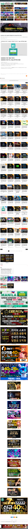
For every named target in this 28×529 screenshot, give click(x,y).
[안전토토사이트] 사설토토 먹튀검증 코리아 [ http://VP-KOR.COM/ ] (24, 202)
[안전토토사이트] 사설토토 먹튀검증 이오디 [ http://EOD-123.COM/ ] (24, 170)
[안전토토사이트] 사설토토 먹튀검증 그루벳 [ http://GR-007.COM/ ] (17, 138)
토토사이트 (20, 67)
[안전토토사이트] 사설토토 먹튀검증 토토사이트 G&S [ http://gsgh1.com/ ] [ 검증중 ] (17, 115)
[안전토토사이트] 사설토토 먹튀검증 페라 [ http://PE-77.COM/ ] (10, 127)
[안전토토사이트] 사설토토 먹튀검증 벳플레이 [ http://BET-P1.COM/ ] (24, 138)
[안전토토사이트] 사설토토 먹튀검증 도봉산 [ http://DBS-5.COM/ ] (10, 245)
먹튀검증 (22, 73)
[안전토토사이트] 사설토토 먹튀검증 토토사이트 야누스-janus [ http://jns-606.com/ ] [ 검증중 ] (24, 115)
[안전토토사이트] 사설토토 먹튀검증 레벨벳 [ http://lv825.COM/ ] (17, 224)
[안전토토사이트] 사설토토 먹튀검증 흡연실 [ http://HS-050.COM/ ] (3, 170)
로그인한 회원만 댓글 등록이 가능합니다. (14, 80)
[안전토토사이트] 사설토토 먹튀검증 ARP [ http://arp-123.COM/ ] (10, 234)
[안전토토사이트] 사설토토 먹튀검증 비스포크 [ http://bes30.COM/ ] (24, 224)
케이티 (2, 73)
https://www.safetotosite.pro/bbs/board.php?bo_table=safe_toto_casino (9, 39)
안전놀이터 (12, 73)
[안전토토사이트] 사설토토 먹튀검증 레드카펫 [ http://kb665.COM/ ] (10, 180)
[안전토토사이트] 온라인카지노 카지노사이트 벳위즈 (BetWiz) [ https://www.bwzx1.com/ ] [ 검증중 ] (4, 91)
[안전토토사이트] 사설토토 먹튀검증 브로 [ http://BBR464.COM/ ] (10, 170)
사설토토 (10, 73)
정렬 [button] (26, 249)
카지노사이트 (3, 74)
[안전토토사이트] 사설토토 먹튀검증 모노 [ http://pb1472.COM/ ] (17, 245)
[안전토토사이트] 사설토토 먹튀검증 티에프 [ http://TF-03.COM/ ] (3, 180)
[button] (26, 82)
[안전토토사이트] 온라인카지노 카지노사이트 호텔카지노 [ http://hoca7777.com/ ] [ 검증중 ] (24, 91)
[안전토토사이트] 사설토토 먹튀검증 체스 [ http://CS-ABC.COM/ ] (17, 159)
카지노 (5, 74)
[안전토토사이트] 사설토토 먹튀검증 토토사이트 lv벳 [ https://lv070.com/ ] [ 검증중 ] (11, 115)
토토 (5, 73)
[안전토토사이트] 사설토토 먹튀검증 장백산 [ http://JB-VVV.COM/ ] (17, 170)
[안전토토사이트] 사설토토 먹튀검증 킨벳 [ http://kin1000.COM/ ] (24, 245)
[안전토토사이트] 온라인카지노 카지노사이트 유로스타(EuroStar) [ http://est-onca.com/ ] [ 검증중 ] (10, 91)
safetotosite (18, 73)
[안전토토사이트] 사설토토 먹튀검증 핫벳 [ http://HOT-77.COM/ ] (17, 127)
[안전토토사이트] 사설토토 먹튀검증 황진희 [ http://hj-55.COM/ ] (17, 234)
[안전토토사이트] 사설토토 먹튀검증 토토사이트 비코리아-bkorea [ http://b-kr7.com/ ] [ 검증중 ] (4, 115)
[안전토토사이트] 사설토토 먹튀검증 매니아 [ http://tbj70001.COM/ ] (3, 234)
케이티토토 (4, 73)
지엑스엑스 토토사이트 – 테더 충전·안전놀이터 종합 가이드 (7, 270)
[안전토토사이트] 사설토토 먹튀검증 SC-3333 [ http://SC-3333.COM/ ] (17, 148)
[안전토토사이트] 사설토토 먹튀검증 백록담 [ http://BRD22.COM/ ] (10, 191)
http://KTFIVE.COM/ (4, 38)
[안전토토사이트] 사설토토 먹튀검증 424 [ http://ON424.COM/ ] (10, 159)
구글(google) (12, 67)
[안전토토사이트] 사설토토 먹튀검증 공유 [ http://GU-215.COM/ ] (24, 127)
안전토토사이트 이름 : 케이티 (8, 58)
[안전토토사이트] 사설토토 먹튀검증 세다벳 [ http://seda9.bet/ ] (24, 180)
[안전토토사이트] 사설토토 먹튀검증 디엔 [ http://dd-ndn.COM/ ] (10, 202)
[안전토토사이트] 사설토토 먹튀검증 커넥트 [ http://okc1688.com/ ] (3, 245)
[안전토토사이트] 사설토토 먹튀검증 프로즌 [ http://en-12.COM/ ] (17, 202)
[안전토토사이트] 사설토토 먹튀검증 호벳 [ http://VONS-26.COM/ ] (17, 180)
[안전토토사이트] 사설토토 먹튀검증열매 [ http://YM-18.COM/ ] (24, 191)
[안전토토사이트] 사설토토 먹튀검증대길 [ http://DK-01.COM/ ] (3, 202)
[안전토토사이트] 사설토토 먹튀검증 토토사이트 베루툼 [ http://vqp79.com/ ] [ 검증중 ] (24, 103)
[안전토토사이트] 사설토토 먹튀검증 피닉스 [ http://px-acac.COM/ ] (10, 212)
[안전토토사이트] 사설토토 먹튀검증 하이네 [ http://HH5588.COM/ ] (10, 138)
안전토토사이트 (14, 73)
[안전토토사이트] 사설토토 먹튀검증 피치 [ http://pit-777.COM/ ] (24, 234)
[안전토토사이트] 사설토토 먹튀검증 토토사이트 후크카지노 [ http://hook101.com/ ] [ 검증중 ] (10, 103)
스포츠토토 (20, 73)
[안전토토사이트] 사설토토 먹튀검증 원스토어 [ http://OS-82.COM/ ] (10, 148)
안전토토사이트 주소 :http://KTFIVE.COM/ (10, 60)
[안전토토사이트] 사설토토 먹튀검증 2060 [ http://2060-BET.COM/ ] (24, 159)
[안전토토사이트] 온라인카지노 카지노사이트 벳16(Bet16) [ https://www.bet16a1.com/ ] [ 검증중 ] (17, 91)
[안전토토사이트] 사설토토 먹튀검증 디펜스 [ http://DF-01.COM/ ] (3, 159)
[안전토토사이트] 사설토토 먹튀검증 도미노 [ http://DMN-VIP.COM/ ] (3, 138)
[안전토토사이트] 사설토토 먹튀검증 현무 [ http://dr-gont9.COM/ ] (3, 224)
